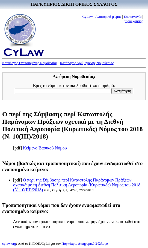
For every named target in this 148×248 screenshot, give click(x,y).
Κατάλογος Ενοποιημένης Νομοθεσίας (29, 63)
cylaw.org (9, 243)
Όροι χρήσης (134, 21)
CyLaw (87, 17)
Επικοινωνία (132, 17)
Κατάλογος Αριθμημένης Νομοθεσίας (87, 63)
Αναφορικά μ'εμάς (108, 17)
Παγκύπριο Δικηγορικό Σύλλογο (84, 243)
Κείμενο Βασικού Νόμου (45, 148)
